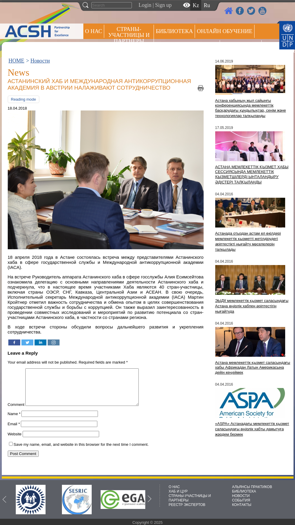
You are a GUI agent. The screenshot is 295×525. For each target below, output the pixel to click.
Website (15, 441)
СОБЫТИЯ (241, 500)
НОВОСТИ (241, 496)
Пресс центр (241, 46)
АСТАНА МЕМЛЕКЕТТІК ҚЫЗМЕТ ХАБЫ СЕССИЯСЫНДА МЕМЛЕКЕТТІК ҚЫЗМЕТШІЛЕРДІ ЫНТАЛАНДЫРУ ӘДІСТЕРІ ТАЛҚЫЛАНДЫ (251, 174)
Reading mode (23, 99)
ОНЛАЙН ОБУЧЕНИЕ (224, 31)
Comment (16, 411)
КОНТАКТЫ (242, 505)
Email (14, 431)
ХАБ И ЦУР (178, 491)
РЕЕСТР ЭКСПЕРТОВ (273, 47)
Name (14, 421)
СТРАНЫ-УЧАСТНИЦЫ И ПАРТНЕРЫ (129, 35)
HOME (16, 61)
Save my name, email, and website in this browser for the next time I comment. (81, 451)
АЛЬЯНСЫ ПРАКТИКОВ (252, 487)
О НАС (93, 31)
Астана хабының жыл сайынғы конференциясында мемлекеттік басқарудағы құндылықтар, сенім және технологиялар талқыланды (250, 108)
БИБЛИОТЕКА (244, 491)
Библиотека (174, 31)
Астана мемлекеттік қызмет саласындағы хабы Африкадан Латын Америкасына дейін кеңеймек (252, 367)
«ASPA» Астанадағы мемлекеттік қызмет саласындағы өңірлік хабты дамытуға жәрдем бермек (252, 429)
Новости (40, 61)
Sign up (163, 5)
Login (145, 5)
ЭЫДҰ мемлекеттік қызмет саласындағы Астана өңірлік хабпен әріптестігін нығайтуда (251, 306)
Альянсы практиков (187, 46)
